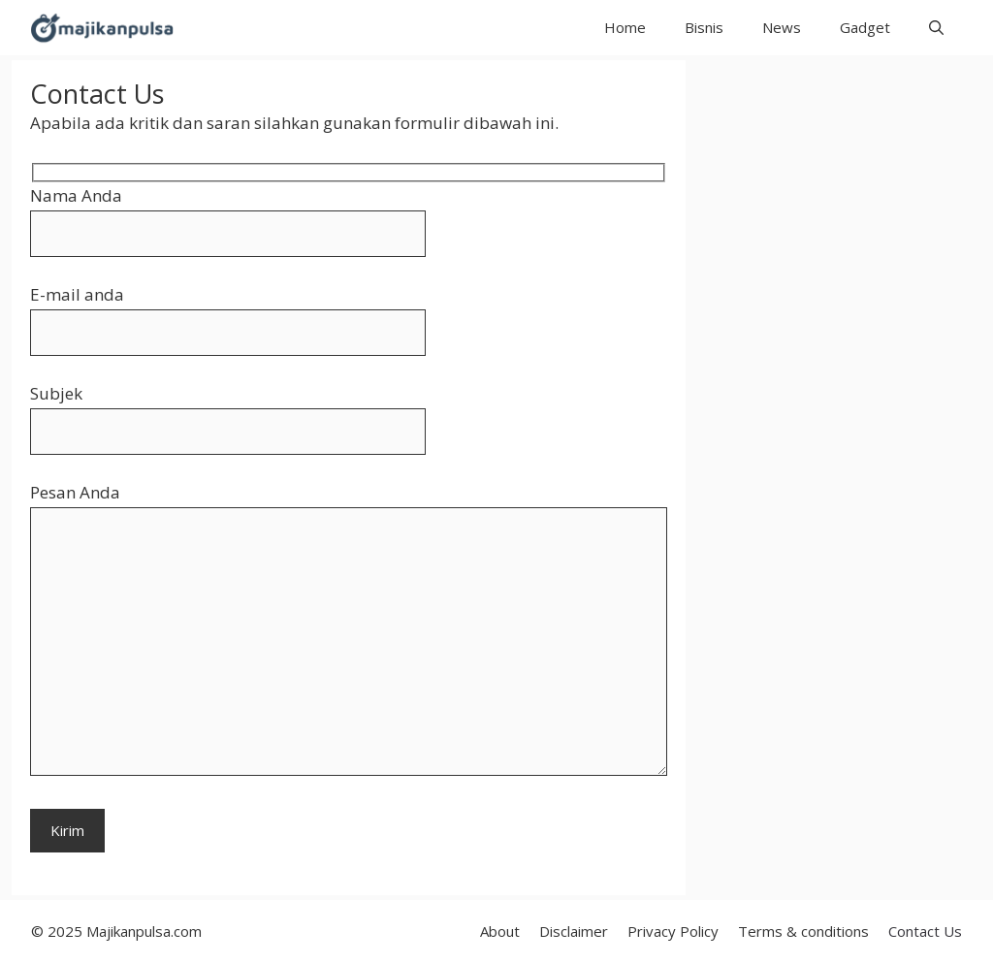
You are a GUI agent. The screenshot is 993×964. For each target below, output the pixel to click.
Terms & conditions (803, 931)
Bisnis (704, 27)
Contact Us (925, 931)
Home (625, 27)
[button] (936, 27)
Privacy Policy (673, 931)
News (781, 27)
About (500, 931)
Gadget (865, 27)
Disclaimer (573, 931)
